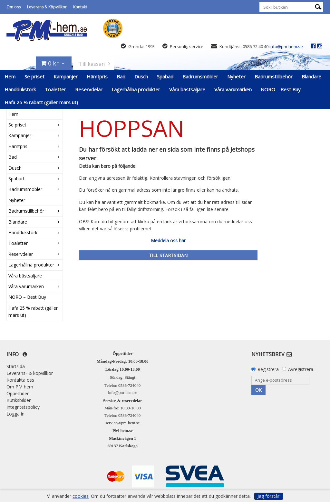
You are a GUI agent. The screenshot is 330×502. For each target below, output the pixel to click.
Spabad (165, 76)
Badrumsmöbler (200, 76)
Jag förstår (268, 496)
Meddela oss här (168, 240)
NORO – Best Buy (281, 89)
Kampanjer (65, 76)
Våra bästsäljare (187, 89)
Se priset (34, 76)
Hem (10, 76)
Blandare (311, 76)
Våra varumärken (233, 89)
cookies (81, 496)
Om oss (13, 7)
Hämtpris (97, 76)
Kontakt (80, 7)
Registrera (268, 369)
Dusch (141, 76)
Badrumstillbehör (274, 76)
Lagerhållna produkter (136, 89)
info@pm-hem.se (286, 46)
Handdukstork (20, 89)
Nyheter (236, 76)
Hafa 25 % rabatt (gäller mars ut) (41, 102)
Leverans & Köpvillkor (47, 7)
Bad (121, 76)
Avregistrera (300, 369)
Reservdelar (88, 89)
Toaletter (55, 89)
